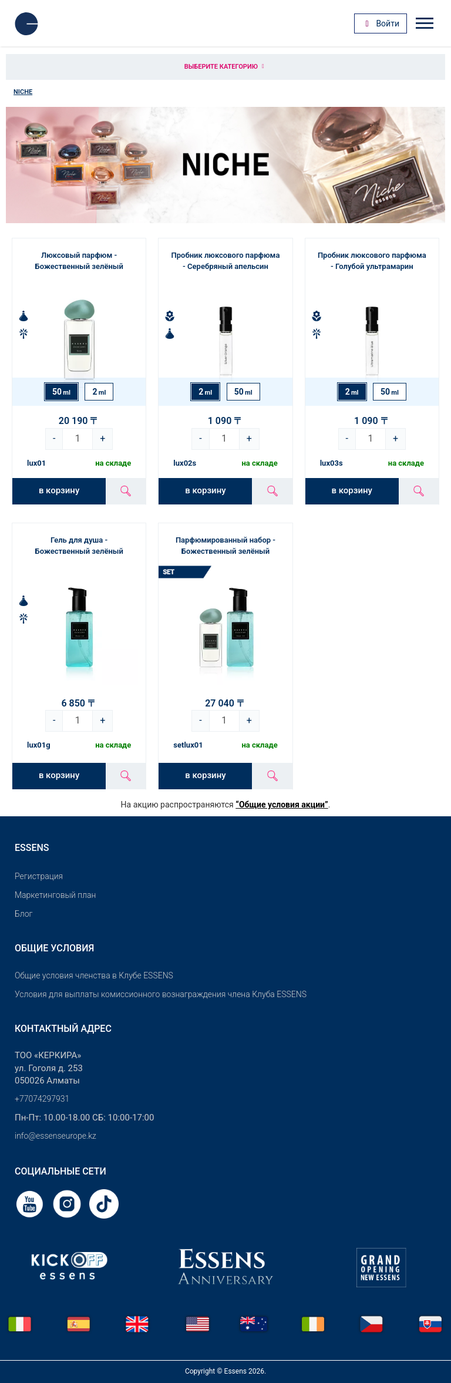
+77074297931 (42, 1098)
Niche (23, 92)
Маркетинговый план (55, 895)
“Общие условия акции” (281, 804)
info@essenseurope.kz (55, 1135)
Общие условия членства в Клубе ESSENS (94, 975)
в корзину (59, 490)
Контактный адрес (63, 1028)
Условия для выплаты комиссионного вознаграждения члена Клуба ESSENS (161, 994)
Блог (23, 913)
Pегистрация (39, 876)
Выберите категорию (225, 66)
